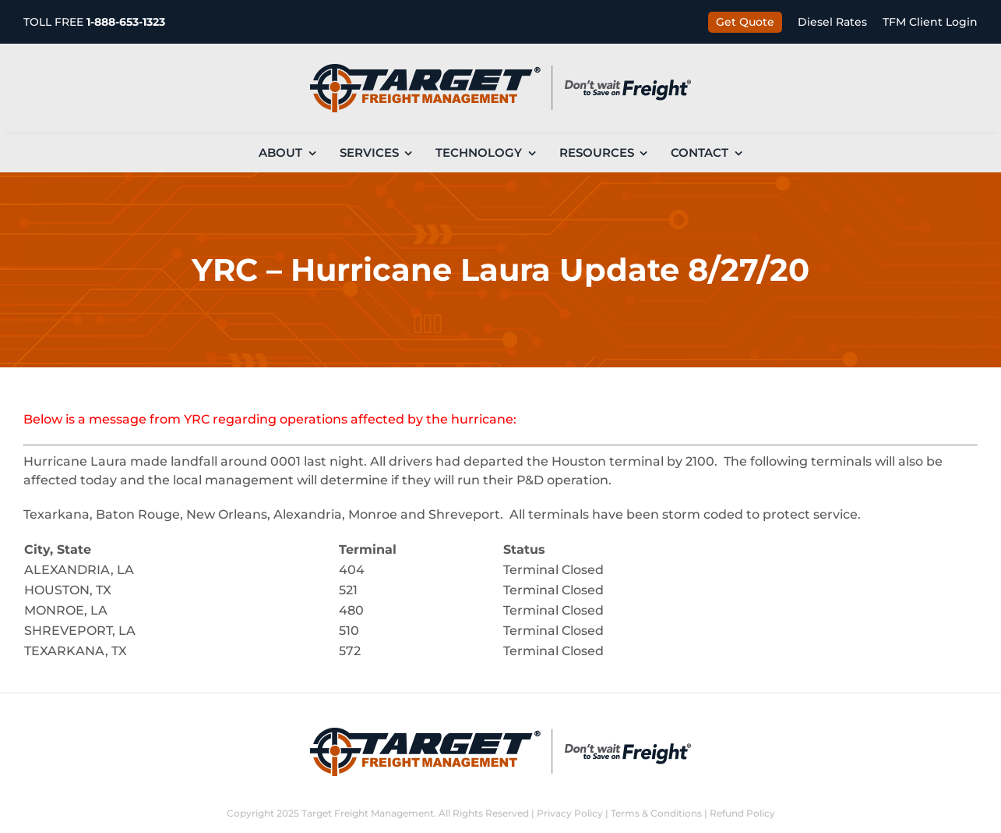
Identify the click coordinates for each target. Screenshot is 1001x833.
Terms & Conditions (656, 813)
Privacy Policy (570, 813)
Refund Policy (742, 813)
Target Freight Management (367, 813)
